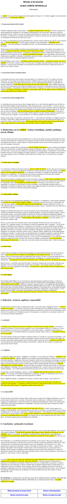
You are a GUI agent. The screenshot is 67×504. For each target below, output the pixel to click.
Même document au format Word (19, 491)
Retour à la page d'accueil (52, 495)
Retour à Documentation (51, 491)
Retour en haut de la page (19, 495)
